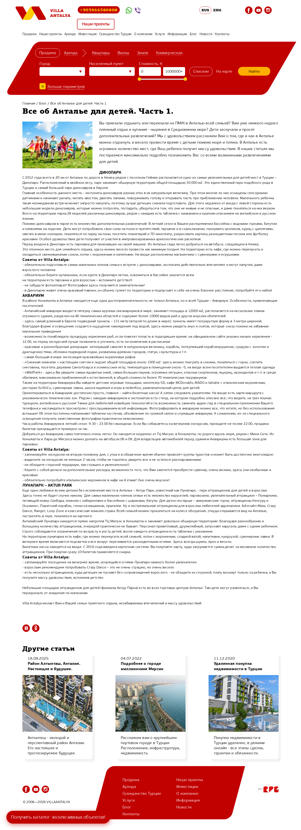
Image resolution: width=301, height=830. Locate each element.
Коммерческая (169, 52)
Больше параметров (66, 86)
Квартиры (101, 52)
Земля (142, 52)
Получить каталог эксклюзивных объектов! (58, 817)
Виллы (123, 52)
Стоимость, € (151, 63)
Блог (193, 34)
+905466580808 (99, 10)
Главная (28, 103)
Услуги (160, 34)
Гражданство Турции (115, 34)
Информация (177, 34)
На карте (224, 71)
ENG (217, 10)
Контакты (222, 34)
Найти (254, 71)
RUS (205, 10)
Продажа (29, 34)
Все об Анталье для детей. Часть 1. (78, 103)
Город (44, 63)
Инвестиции (87, 34)
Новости (206, 34)
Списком (201, 71)
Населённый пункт (106, 63)
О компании (143, 34)
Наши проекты (96, 24)
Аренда (70, 34)
